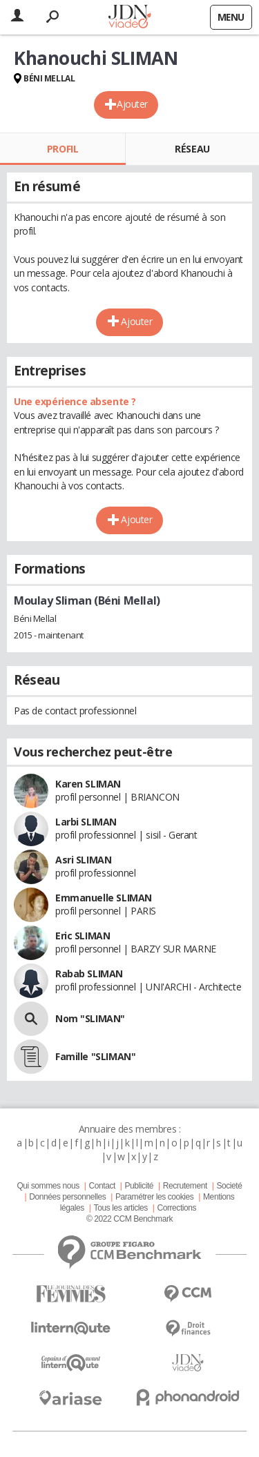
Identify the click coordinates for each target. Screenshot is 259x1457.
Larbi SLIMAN (86, 821)
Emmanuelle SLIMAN (103, 897)
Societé (229, 1186)
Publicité (139, 1186)
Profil (62, 148)
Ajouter (132, 103)
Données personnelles (67, 1197)
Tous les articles (121, 1208)
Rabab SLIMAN (89, 973)
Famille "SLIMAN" (95, 1056)
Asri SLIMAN (83, 859)
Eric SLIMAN (82, 935)
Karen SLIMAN (88, 783)
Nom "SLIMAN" (90, 1018)
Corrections (176, 1208)
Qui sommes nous (48, 1186)
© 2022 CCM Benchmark (129, 1219)
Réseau (192, 148)
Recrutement (185, 1186)
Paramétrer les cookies (154, 1197)
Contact (101, 1186)
